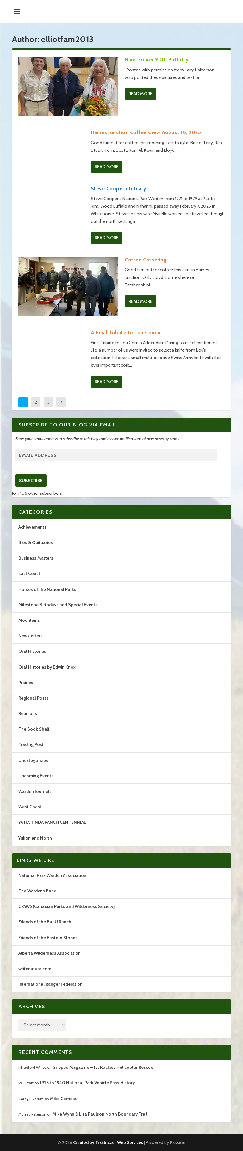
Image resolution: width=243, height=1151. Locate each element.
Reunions (27, 713)
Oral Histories (32, 651)
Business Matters (35, 558)
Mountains (29, 620)
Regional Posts (33, 698)
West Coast (29, 807)
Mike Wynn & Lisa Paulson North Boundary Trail (100, 1114)
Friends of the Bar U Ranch (44, 922)
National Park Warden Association (52, 875)
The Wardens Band (37, 891)
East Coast (29, 573)
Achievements (32, 527)
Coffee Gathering (146, 260)
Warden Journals (35, 791)
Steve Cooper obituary (118, 189)
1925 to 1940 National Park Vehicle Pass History (87, 1083)
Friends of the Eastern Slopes (48, 937)
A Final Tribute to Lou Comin (126, 332)
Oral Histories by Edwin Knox (47, 667)
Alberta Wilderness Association (49, 953)
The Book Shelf (34, 729)
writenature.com (34, 968)
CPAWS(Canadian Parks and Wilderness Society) (66, 906)
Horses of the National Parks (47, 589)
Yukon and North (35, 838)
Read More (140, 93)
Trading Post (31, 744)
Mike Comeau (64, 1098)
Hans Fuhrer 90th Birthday (157, 60)
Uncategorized (33, 760)
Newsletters (30, 636)
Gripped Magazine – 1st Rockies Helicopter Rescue (103, 1067)
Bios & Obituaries (35, 542)
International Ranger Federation (50, 984)
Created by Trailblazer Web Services (108, 1142)
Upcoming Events (35, 776)
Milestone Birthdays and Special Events (57, 605)
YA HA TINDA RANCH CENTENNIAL (52, 822)
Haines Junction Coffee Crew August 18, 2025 (146, 132)
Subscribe (31, 480)
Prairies (25, 682)
